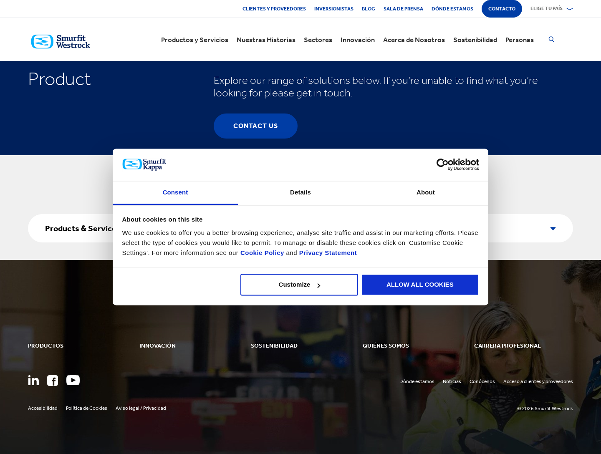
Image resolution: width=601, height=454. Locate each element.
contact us (255, 126)
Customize (300, 284)
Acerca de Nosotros (414, 39)
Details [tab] (300, 192)
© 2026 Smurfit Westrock (545, 408)
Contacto (501, 9)
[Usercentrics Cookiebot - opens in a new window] (442, 165)
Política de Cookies (86, 408)
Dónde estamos (452, 9)
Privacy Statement (327, 252)
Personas (519, 39)
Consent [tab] (175, 192)
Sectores (318, 39)
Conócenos (482, 381)
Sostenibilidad (475, 39)
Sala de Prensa (403, 9)
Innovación (358, 39)
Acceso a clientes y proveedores (538, 381)
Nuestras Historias (266, 39)
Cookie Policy (262, 252)
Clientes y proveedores (274, 9)
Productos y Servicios (194, 39)
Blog (368, 9)
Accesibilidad (43, 408)
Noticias (452, 381)
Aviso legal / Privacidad (141, 408)
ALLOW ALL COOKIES (420, 284)
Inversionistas (334, 9)
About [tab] (426, 192)
